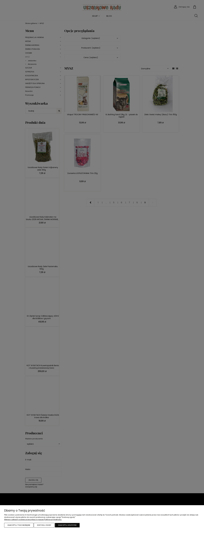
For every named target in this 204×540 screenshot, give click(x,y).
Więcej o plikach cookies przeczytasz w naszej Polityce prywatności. (33, 519)
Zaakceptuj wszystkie (67, 525)
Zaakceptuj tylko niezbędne (18, 525)
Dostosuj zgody (44, 525)
